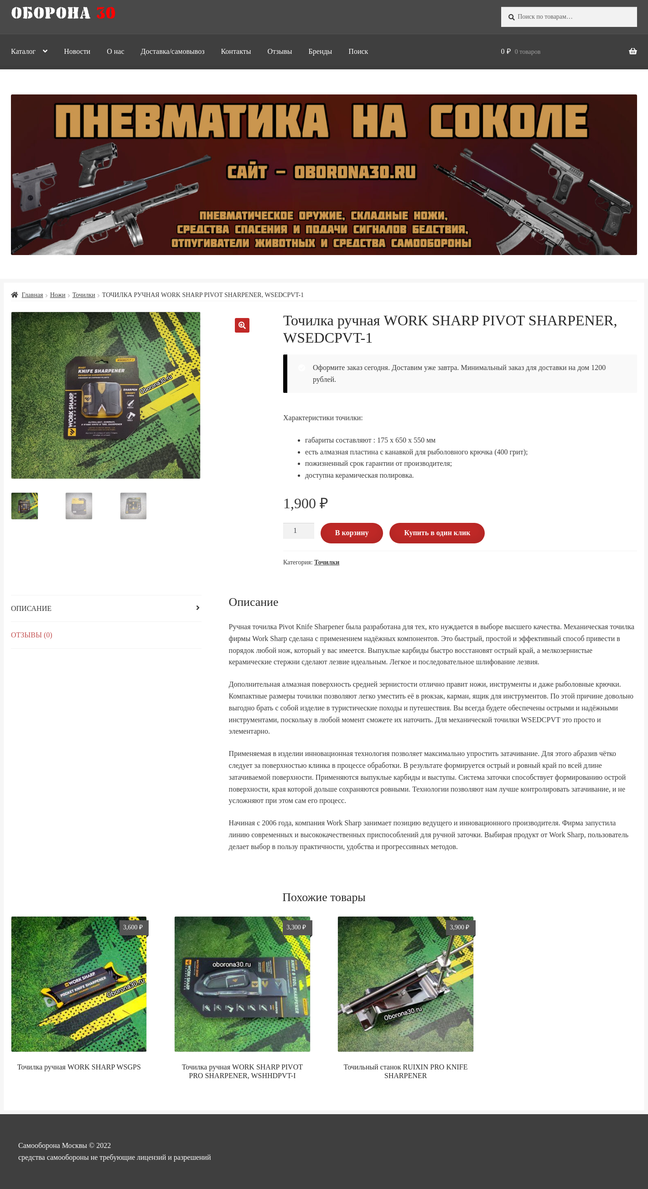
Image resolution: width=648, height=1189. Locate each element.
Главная (32, 295)
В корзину (352, 533)
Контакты (236, 51)
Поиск (358, 51)
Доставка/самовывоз (173, 51)
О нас (115, 51)
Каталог (23, 51)
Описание (31, 608)
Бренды (320, 51)
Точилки (84, 295)
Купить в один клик (437, 533)
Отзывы (279, 51)
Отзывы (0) (31, 635)
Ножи (58, 295)
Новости (77, 51)
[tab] (106, 608)
